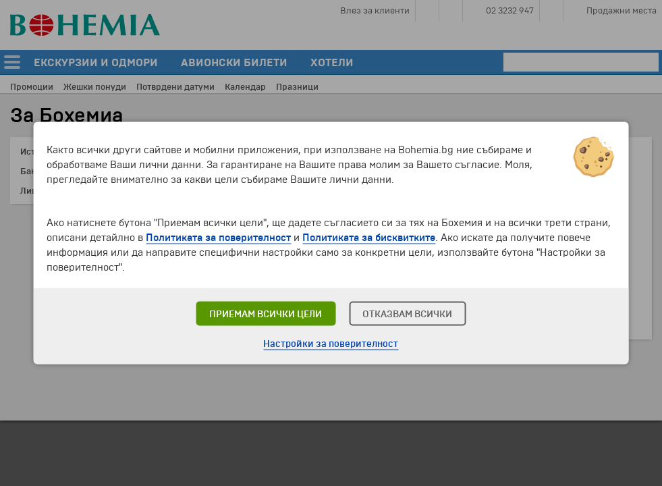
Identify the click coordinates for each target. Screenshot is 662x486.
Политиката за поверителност (218, 238)
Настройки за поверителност (330, 344)
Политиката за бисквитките (368, 238)
